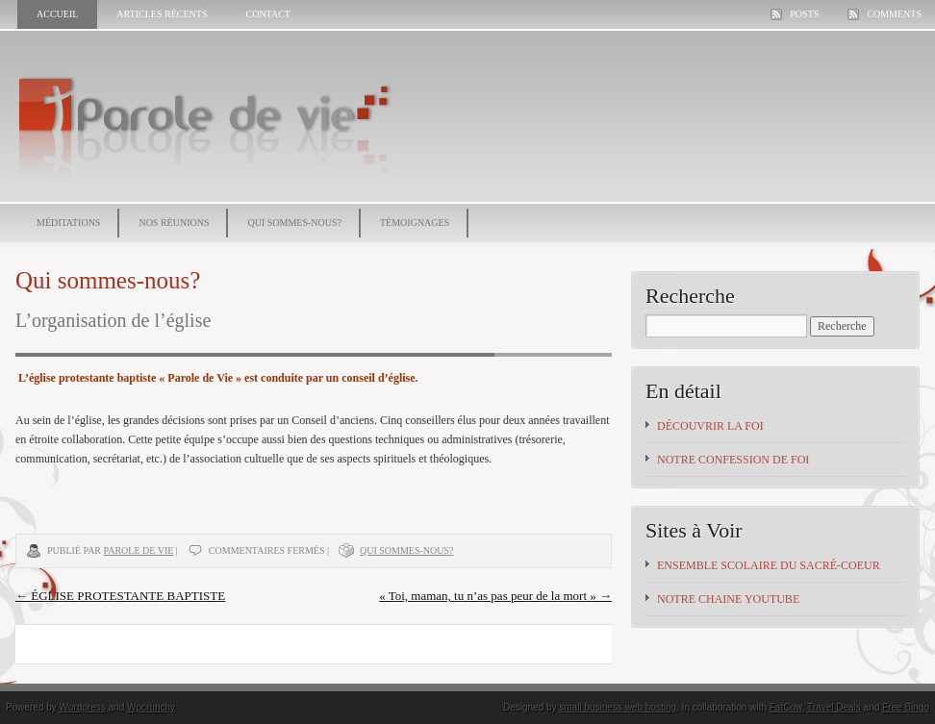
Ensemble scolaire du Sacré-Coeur (768, 565)
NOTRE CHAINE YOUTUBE (728, 599)
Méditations (68, 222)
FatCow (786, 707)
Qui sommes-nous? (294, 222)
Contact (267, 14)
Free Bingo (905, 707)
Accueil (57, 14)
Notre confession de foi (733, 459)
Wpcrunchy (151, 707)
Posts (804, 14)
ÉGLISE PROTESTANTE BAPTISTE (120, 595)
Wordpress (83, 707)
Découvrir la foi (710, 426)
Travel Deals (834, 707)
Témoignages (414, 222)
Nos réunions (174, 222)
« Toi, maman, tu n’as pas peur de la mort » (495, 595)
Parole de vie (139, 550)
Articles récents (161, 14)
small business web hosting (617, 707)
